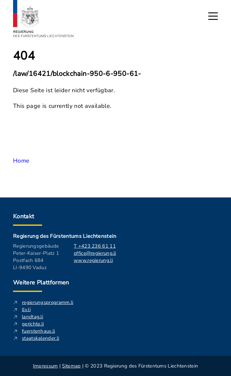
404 (24, 56)
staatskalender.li (40, 338)
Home (21, 161)
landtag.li (32, 316)
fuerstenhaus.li (38, 331)
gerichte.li (33, 324)
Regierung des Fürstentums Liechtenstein (64, 236)
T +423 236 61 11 (95, 246)
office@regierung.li (95, 253)
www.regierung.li (93, 260)
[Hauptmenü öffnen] (213, 16)
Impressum (45, 366)
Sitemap (71, 366)
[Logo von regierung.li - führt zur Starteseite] (43, 18)
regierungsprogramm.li (47, 302)
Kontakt (23, 216)
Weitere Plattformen (41, 282)
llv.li (26, 309)
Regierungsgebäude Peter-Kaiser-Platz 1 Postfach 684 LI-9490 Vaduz (36, 257)
